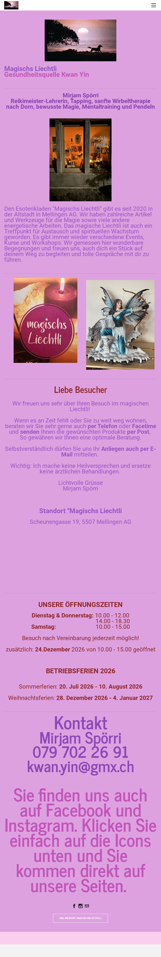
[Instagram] (80, 906)
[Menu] (153, 5)
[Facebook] (74, 906)
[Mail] (87, 906)
